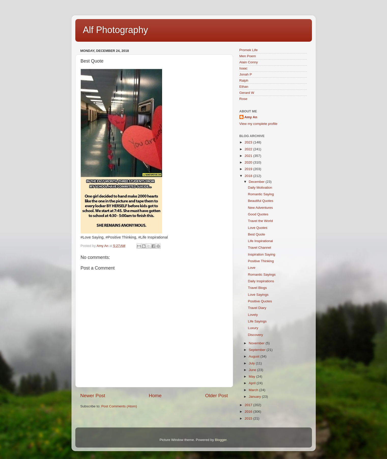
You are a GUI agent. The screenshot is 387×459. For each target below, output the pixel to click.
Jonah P (245, 74)
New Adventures (260, 208)
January (255, 396)
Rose (243, 99)
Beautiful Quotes (260, 201)
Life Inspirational (260, 241)
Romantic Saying (261, 194)
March (254, 390)
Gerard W (246, 93)
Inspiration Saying (261, 254)
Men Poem (247, 56)
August (255, 356)
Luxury (253, 328)
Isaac (243, 68)
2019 (249, 169)
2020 (249, 162)
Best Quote (256, 234)
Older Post (216, 395)
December (257, 182)
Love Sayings (258, 295)
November (257, 343)
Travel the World (260, 221)
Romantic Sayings (262, 274)
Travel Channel (259, 247)
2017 (249, 405)
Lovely (253, 315)
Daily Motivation (260, 187)
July (252, 363)
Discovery (255, 335)
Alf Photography (115, 30)
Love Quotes (257, 228)
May (252, 376)
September (258, 350)
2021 (249, 156)
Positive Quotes (260, 301)
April (253, 383)
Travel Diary (257, 308)
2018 (249, 176)
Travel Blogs (257, 288)
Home (155, 395)
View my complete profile (258, 124)
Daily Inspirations (261, 281)
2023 (249, 142)
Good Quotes (258, 214)
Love (251, 268)
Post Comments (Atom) (119, 406)
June (253, 370)
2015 (249, 418)
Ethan (243, 86)
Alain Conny (248, 62)
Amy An (251, 117)
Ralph (243, 80)
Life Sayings (257, 321)
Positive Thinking (261, 261)
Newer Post (92, 395)
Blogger (221, 440)
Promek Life (248, 50)
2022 (249, 149)
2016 (249, 411)
